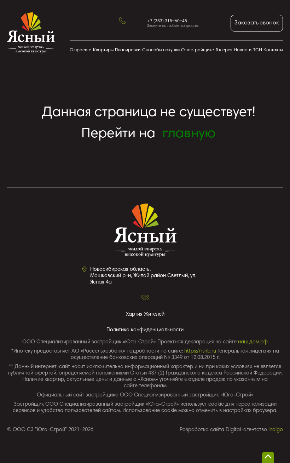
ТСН (257, 50)
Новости (242, 50)
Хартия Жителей (145, 314)
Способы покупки (161, 50)
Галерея (224, 50)
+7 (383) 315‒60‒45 (167, 21)
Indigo (275, 430)
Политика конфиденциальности (145, 330)
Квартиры (103, 50)
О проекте (80, 50)
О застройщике (197, 50)
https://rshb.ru (200, 351)
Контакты (273, 50)
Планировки (127, 50)
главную (189, 134)
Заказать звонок (256, 23)
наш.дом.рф (253, 342)
